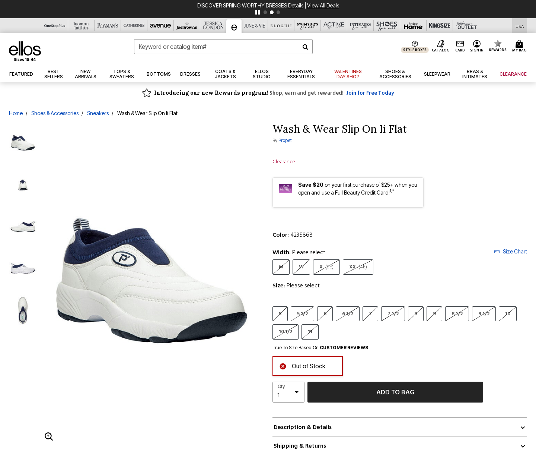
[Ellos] (234, 26)
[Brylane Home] (413, 25)
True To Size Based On (320, 347)
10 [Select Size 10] (507, 313)
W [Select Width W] (301, 266)
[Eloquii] (281, 25)
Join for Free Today (370, 93)
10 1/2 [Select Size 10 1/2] (285, 331)
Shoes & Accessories (55, 113)
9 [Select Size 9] (434, 313)
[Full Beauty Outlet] (466, 25)
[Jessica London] (213, 25)
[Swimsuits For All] (307, 25)
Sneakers (98, 113)
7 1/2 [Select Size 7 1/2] (393, 313)
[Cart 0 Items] (521, 47)
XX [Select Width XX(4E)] (358, 266)
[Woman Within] (81, 25)
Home (16, 113)
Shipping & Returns (300, 446)
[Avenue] (160, 25)
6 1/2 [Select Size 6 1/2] (347, 313)
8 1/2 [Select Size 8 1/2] (457, 313)
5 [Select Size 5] (280, 313)
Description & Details (303, 427)
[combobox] (223, 46)
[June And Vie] (255, 25)
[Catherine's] (134, 25)
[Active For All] (334, 25)
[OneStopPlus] (55, 25)
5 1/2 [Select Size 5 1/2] (302, 313)
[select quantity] (288, 392)
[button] (477, 47)
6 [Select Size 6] (324, 313)
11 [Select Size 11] (310, 331)
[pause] (258, 12)
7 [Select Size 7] (370, 313)
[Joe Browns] (187, 25)
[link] (262, 74)
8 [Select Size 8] (415, 313)
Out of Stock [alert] (302, 365)
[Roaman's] (108, 25)
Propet (285, 140)
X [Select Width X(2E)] (326, 266)
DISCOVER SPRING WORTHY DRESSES (242, 5)
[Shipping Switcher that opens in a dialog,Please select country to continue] (519, 25)
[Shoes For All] (387, 25)
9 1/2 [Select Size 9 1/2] (483, 313)
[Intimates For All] (360, 25)
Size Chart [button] (510, 251)
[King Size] (440, 25)
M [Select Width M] (281, 266)
